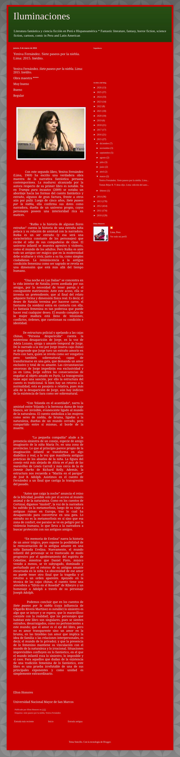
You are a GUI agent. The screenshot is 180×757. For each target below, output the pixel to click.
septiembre (105, 153)
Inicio (51, 721)
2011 (99, 210)
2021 (99, 111)
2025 (99, 92)
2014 (99, 196)
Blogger (106, 742)
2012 (99, 206)
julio (102, 162)
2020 (99, 116)
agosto (103, 157)
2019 (99, 120)
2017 (99, 130)
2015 (99, 139)
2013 (99, 201)
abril (102, 171)
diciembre (105, 143)
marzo (103, 176)
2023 (99, 101)
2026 (99, 87)
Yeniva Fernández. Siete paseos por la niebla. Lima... (124, 180)
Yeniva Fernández (53, 713)
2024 (99, 97)
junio (102, 167)
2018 (99, 125)
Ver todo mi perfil (118, 236)
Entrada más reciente (24, 721)
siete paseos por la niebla (34, 713)
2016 (99, 134)
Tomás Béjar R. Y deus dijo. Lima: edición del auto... (124, 185)
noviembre (105, 148)
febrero (103, 190)
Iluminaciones (41, 15)
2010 (99, 215)
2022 (99, 106)
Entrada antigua (75, 721)
